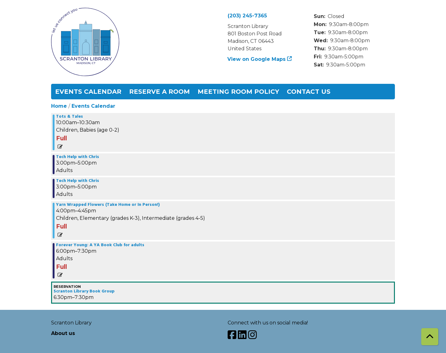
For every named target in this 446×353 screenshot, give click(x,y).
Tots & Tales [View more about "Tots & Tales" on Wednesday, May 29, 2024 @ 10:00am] (69, 117)
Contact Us (308, 91)
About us (63, 333)
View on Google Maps (257, 59)
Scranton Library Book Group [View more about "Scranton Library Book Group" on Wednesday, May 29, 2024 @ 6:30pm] (84, 291)
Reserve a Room (159, 91)
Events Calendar (88, 91)
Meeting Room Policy (238, 91)
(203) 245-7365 (247, 16)
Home (59, 106)
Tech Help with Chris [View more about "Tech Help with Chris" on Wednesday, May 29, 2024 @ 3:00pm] (77, 157)
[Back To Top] (429, 336)
